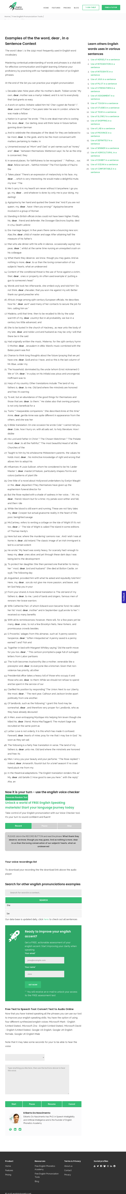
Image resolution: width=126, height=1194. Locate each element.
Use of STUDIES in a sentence (105, 108)
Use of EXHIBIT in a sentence (104, 160)
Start (14, 1104)
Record (18, 826)
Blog (76, 8)
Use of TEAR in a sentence (103, 112)
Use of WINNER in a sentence (105, 148)
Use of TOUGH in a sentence (104, 103)
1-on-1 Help (91, 7)
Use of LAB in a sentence (103, 128)
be (8, 913)
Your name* (30, 967)
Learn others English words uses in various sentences (104, 49)
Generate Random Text (16, 797)
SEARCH (43, 900)
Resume (51, 1104)
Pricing (67, 8)
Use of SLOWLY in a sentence (105, 116)
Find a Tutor (111, 7)
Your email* (30, 953)
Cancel (72, 1104)
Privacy (67, 1175)
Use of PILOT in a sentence (104, 84)
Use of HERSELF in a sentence (105, 59)
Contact (68, 1170)
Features (56, 8)
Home (46, 8)
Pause (32, 1104)
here (46, 919)
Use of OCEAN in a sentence (104, 164)
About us (68, 1166)
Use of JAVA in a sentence (103, 79)
